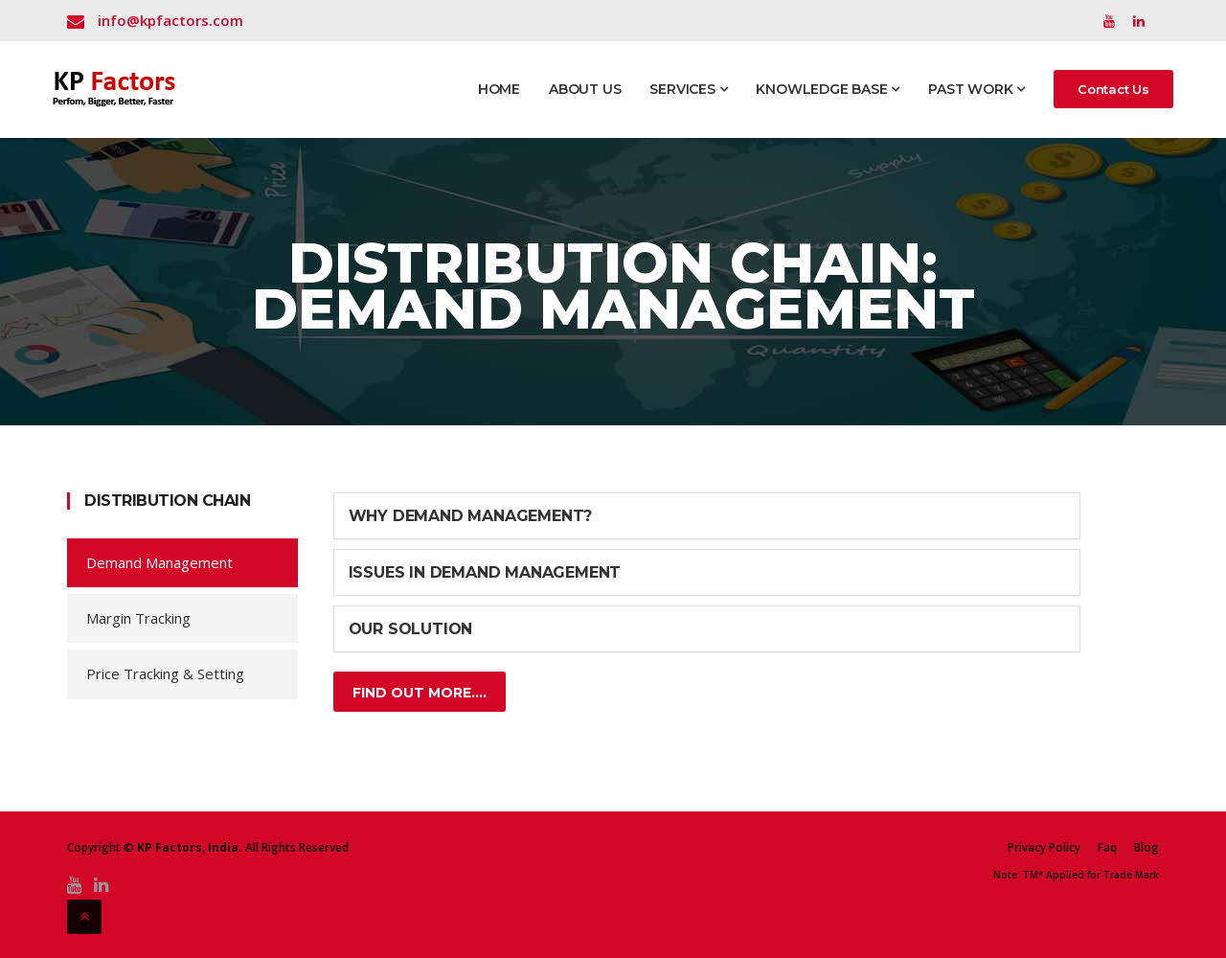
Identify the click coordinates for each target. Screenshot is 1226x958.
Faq (1107, 848)
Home (499, 89)
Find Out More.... (419, 692)
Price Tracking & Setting (165, 673)
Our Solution (411, 629)
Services (688, 89)
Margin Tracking (138, 617)
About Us (585, 89)
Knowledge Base (827, 89)
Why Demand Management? (471, 516)
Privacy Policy (1044, 848)
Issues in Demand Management (485, 572)
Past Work (976, 89)
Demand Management (159, 562)
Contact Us (1113, 89)
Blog (1146, 848)
